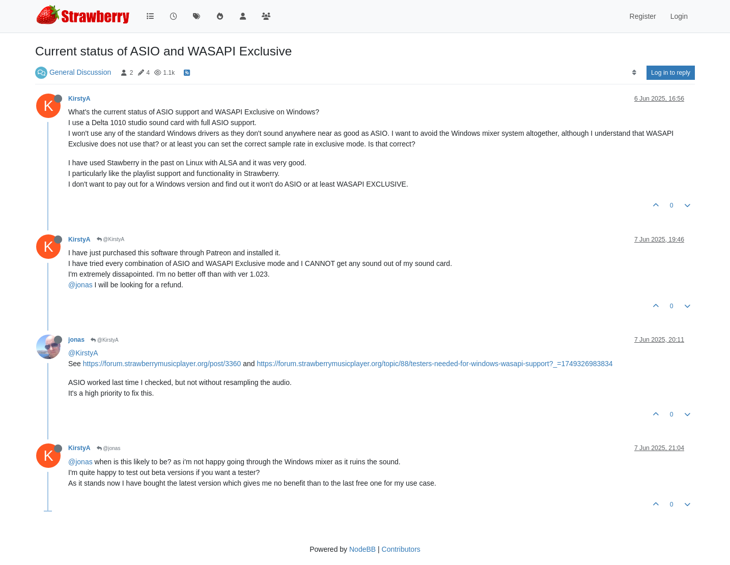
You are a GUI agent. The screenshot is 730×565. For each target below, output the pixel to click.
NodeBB (362, 549)
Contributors (401, 549)
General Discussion (80, 72)
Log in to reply (670, 72)
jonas (76, 339)
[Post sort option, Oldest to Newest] (634, 73)
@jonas (80, 285)
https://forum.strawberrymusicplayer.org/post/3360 (162, 364)
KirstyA (79, 98)
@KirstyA (111, 239)
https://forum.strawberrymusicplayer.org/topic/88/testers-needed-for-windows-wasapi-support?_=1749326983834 (434, 364)
